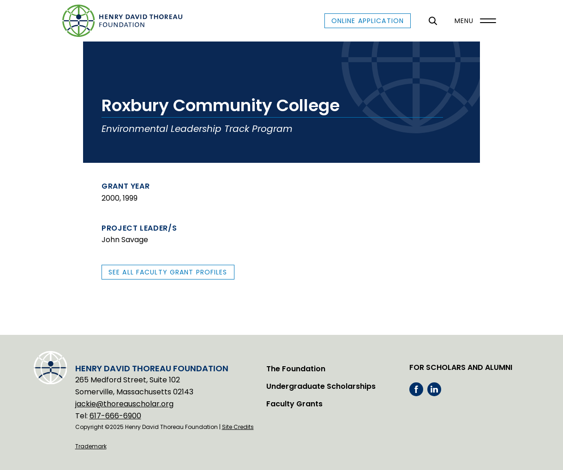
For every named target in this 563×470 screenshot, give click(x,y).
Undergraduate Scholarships (321, 386)
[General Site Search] (432, 21)
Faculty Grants (294, 404)
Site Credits (238, 427)
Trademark (91, 446)
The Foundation (295, 368)
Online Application (367, 20)
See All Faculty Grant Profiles (168, 272)
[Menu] (473, 21)
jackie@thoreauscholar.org (124, 404)
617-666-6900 (115, 416)
